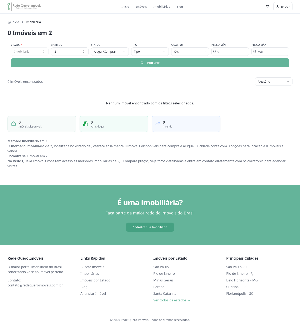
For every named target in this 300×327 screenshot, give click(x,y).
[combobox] (110, 51)
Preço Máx (258, 45)
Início (125, 7)
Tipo (134, 45)
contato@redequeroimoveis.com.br (35, 285)
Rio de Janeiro (164, 273)
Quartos (177, 45)
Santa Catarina (164, 293)
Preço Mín (218, 45)
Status (95, 45)
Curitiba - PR (236, 287)
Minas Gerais (163, 280)
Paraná (158, 287)
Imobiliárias (162, 7)
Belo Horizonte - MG (242, 280)
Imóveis (141, 7)
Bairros (56, 45)
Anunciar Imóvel (93, 293)
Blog (180, 7)
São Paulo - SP (237, 267)
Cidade (16, 45)
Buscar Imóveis (92, 267)
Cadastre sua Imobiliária (150, 227)
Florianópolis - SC (239, 293)
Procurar (149, 63)
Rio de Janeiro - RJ (240, 273)
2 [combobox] (70, 51)
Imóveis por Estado (95, 280)
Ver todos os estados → (172, 300)
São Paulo (161, 267)
